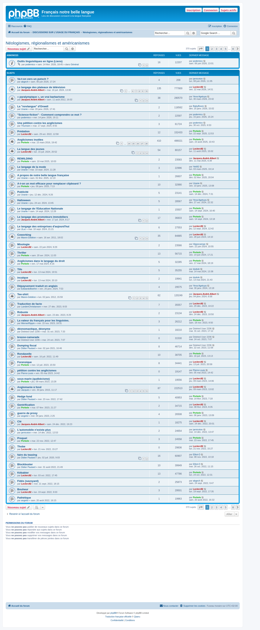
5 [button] (225, 49)
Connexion (211, 10)
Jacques (25, 390)
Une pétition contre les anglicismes (39, 123)
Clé (19, 421)
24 (129, 143)
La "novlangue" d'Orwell (32, 106)
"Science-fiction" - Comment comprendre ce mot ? (49, 114)
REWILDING (24, 158)
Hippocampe (199, 244)
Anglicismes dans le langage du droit (41, 260)
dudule (196, 269)
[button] (201, 48)
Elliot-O (196, 454)
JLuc (23, 229)
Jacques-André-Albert (32, 90)
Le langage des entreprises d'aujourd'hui (43, 226)
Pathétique (24, 497)
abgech (24, 81)
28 (146, 143)
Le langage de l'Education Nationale (40, 208)
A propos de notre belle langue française (43, 175)
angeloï (24, 416)
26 (138, 143)
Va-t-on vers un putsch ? (33, 78)
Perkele (197, 131)
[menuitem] (27, 26)
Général (75, 64)
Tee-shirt (22, 294)
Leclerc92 (198, 87)
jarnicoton (198, 78)
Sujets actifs (228, 10)
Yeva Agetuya (200, 96)
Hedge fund (24, 396)
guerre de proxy (27, 413)
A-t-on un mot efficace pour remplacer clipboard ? (49, 183)
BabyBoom (198, 106)
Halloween (23, 200)
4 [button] (221, 49)
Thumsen (25, 126)
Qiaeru (137, 617)
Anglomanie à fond (29, 387)
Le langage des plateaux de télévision (41, 87)
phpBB (113, 613)
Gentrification (26, 404)
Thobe (21, 446)
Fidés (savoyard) (28, 481)
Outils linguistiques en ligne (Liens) (40, 61)
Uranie (24, 109)
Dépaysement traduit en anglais (37, 285)
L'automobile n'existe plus (34, 429)
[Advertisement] (123, 571)
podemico (30, 64)
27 (142, 143)
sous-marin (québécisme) (33, 378)
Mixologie (23, 244)
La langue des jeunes (30, 149)
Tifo (19, 269)
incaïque (22, 277)
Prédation (23, 131)
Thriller (21, 252)
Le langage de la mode (31, 166)
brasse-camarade (28, 337)
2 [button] (211, 49)
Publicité (22, 191)
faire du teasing (27, 454)
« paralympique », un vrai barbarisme (41, 96)
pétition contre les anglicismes (36, 370)
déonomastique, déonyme (33, 328)
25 (133, 143)
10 (146, 91)
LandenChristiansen (31, 306)
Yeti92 (196, 166)
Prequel (22, 438)
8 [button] (233, 49)
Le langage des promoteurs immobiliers (42, 216)
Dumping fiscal (27, 345)
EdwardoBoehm (29, 288)
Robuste (22, 312)
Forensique (24, 362)
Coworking (24, 234)
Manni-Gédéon (28, 237)
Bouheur (22, 489)
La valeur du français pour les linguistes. (43, 320)
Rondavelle (24, 353)
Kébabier (23, 472)
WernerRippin (28, 323)
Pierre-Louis (27, 373)
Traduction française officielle (118, 617)
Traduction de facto (29, 303)
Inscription (193, 10)
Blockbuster (25, 464)
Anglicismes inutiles (30, 139)
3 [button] (216, 49)
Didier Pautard (28, 348)
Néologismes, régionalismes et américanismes (47, 43)
